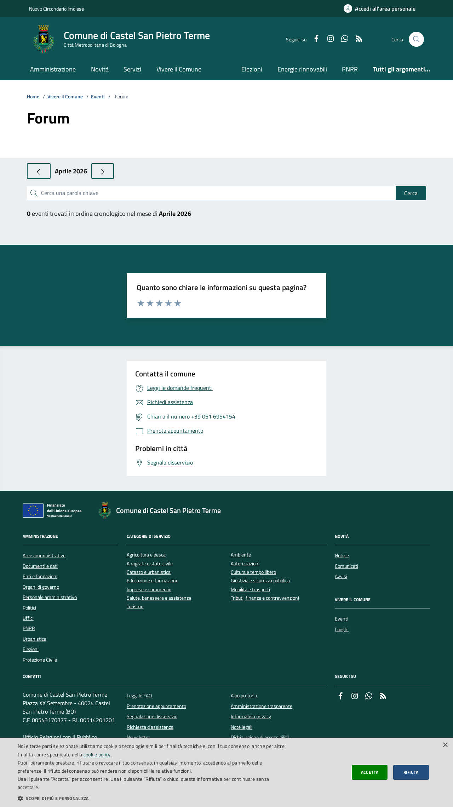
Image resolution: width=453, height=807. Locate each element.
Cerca (411, 193)
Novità (100, 69)
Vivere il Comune (178, 69)
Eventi (97, 96)
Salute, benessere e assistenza (159, 598)
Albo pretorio (244, 695)
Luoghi (342, 629)
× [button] (445, 745)
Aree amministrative (44, 555)
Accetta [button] (370, 772)
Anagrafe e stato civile (150, 563)
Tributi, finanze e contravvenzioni (265, 598)
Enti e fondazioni (40, 576)
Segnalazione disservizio (152, 716)
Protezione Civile (40, 660)
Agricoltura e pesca (146, 555)
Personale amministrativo (50, 597)
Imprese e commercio (149, 589)
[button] (152, 798)
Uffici (28, 618)
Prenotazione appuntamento (156, 706)
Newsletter (138, 737)
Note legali (241, 727)
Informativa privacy (251, 716)
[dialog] (226, 772)
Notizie (342, 555)
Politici (29, 608)
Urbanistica (34, 639)
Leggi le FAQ (139, 695)
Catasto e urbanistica (149, 572)
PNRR (350, 69)
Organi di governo (41, 587)
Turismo (135, 606)
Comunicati (346, 566)
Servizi (132, 69)
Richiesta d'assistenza (150, 727)
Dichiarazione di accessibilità (260, 737)
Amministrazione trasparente (261, 706)
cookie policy (97, 754)
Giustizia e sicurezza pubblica (260, 580)
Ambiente (241, 555)
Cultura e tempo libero (253, 572)
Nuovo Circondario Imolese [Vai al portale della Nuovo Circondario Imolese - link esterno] (56, 8)
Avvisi (341, 576)
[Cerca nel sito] (416, 39)
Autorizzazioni (245, 563)
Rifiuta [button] (411, 772)
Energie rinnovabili (302, 69)
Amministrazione (53, 69)
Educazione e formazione (152, 580)
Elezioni (251, 69)
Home (33, 96)
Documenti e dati (40, 566)
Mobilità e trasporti (250, 589)
